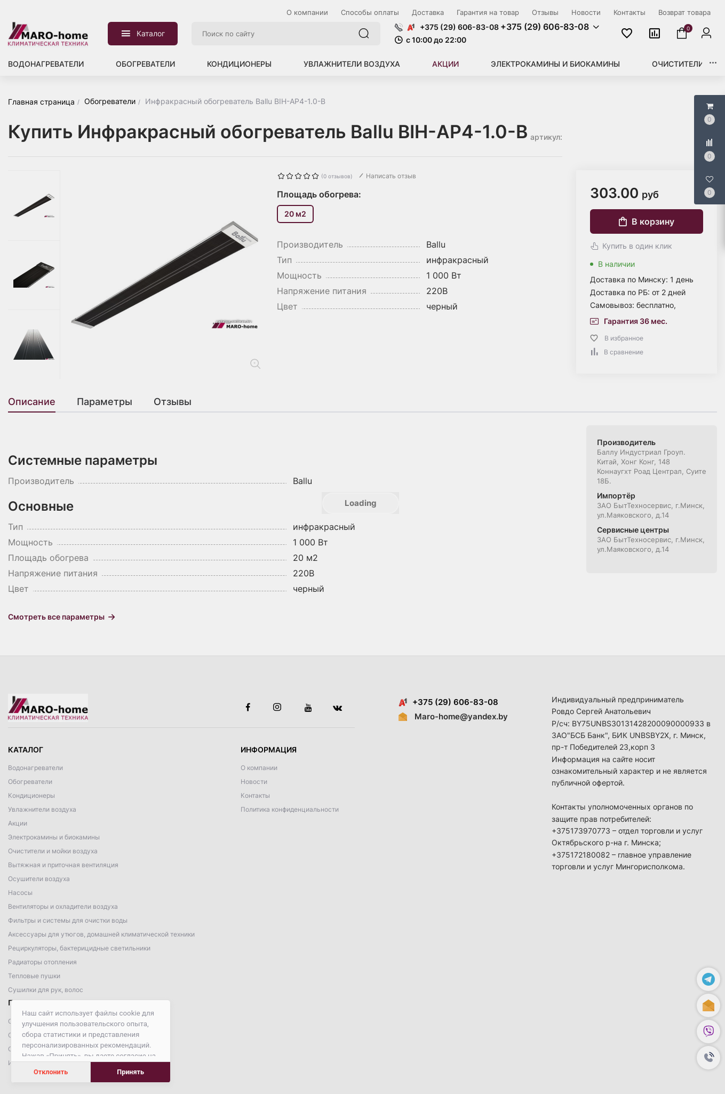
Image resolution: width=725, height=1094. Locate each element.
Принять (130, 1072)
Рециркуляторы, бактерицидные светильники (79, 948)
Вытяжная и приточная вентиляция (63, 865)
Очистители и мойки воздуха (53, 851)
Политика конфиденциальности (290, 809)
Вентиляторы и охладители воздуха (63, 906)
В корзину (646, 221)
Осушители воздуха (39, 879)
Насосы (20, 893)
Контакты (255, 795)
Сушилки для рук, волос (45, 990)
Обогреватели (145, 63)
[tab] (37, 402)
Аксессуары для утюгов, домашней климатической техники (101, 934)
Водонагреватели (46, 63)
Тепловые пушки (34, 976)
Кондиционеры (239, 63)
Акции (445, 63)
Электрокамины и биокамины (555, 63)
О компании (259, 768)
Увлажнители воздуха (352, 63)
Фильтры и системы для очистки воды (68, 920)
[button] (708, 1057)
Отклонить (51, 1072)
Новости (254, 782)
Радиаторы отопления (42, 962)
